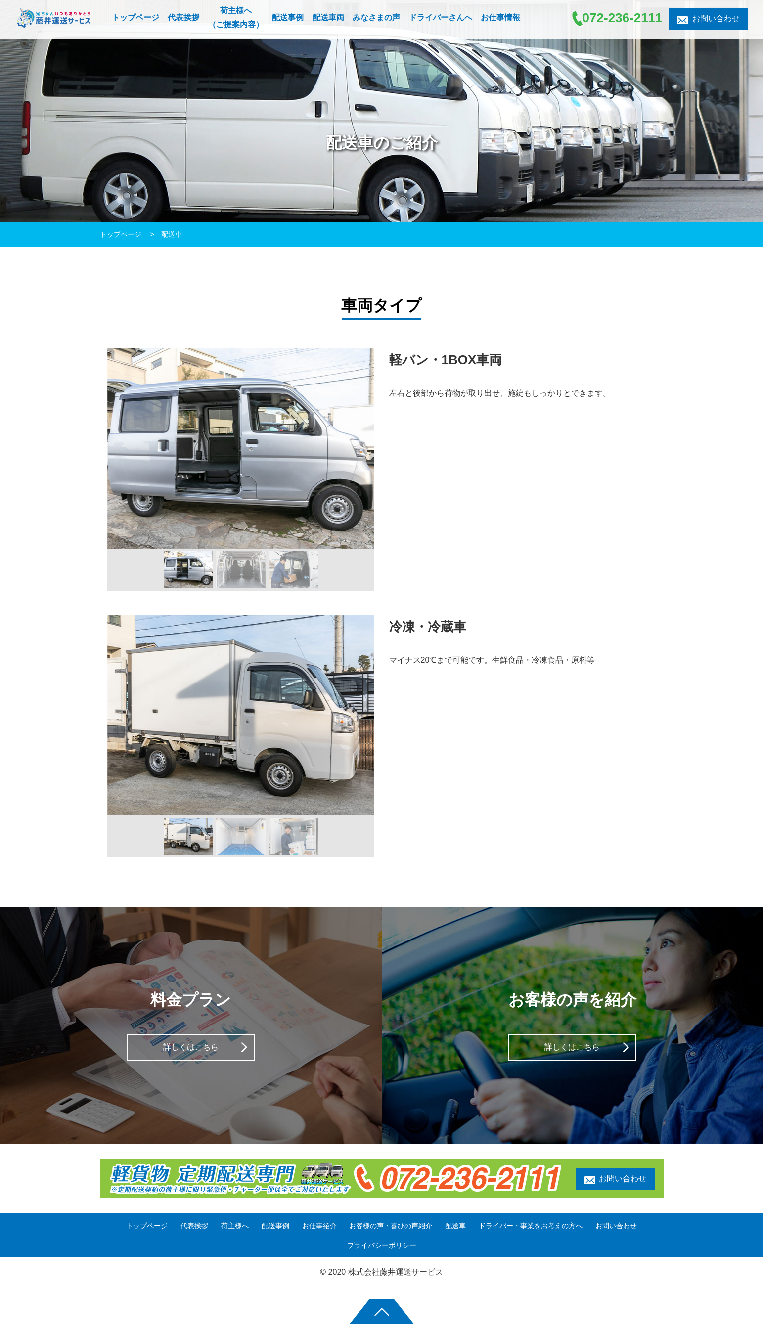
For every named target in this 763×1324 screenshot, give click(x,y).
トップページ (121, 234)
